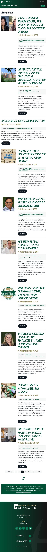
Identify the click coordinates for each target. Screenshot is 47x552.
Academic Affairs (22, 128)
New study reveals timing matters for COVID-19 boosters (28, 245)
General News (28, 39)
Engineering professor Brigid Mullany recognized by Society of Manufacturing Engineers (31, 340)
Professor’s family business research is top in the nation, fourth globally (32, 156)
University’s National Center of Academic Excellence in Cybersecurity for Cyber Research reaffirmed (32, 76)
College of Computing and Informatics (31, 91)
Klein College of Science (37, 214)
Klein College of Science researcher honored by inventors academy (31, 202)
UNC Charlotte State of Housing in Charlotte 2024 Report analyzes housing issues (30, 434)
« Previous (8, 471)
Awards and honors (26, 40)
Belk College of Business (27, 169)
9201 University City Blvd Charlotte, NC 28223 (23, 516)
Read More (22, 61)
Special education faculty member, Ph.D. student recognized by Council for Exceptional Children (31, 24)
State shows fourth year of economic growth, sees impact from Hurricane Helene (31, 293)
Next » (39, 471)
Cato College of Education (37, 40)
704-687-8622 (23, 523)
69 (35, 471)
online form (33, 490)
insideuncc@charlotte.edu (23, 492)
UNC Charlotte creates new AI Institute (23, 121)
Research (21, 41)
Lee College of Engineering (37, 356)
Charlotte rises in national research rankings (28, 388)
